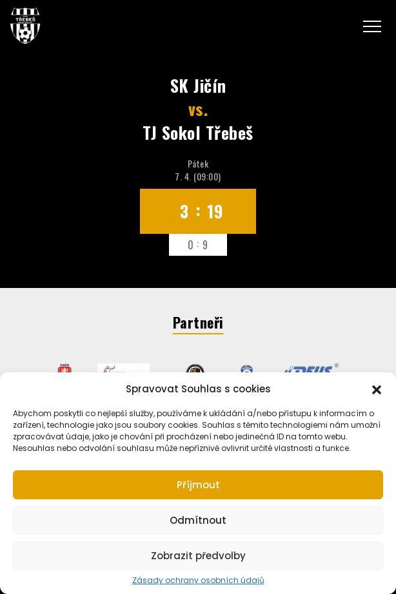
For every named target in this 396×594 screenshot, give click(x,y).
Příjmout (198, 485)
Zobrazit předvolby (198, 555)
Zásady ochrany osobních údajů (198, 580)
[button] (376, 388)
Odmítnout (198, 520)
